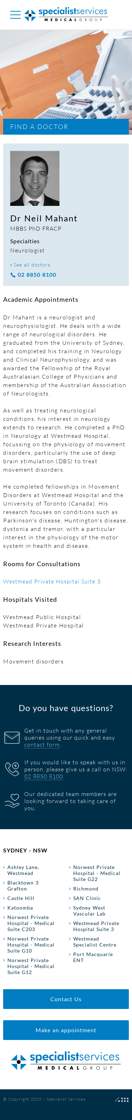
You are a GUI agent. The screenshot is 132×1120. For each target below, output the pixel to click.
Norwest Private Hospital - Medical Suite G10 (31, 945)
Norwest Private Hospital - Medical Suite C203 (31, 923)
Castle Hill (20, 898)
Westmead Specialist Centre (95, 942)
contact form (42, 744)
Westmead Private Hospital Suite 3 (52, 581)
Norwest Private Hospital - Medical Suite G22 (96, 873)
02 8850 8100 (33, 275)
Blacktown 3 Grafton (23, 886)
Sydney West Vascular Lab (89, 911)
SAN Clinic (87, 898)
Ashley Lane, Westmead (23, 870)
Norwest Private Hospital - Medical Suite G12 (31, 966)
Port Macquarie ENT (93, 957)
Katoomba (20, 908)
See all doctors (30, 265)
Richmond (86, 889)
